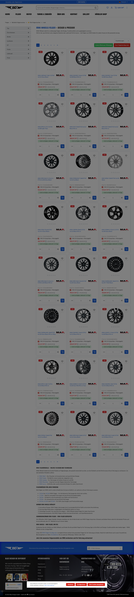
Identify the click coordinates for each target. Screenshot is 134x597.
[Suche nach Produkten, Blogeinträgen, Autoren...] (65, 8)
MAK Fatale (42, 478)
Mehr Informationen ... (49, 585)
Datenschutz (42, 567)
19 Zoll (41, 499)
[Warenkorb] (119, 8)
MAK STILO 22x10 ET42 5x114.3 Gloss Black (45, 230)
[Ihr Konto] (112, 8)
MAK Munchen (43, 482)
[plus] (58, 95)
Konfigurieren (81, 584)
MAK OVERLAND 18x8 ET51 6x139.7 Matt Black (110, 282)
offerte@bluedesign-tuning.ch (87, 570)
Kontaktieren (54, 534)
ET (18, 45)
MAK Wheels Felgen (45, 27)
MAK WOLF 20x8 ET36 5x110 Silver (110, 179)
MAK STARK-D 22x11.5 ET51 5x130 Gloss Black (110, 230)
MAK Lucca (42, 484)
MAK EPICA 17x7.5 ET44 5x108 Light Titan (45, 127)
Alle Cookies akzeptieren (96, 584)
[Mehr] (127, 8)
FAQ (39, 573)
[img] (60, 75)
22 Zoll (53, 501)
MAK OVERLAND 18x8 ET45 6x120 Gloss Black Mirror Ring (46, 333)
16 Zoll (48, 493)
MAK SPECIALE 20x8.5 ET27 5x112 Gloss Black (78, 436)
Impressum (41, 564)
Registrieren (18, 2)
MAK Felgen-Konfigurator (49, 532)
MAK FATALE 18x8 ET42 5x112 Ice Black (45, 436)
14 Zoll (41, 493)
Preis (18, 58)
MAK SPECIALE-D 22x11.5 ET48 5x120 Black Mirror (45, 282)
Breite (18, 36)
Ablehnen (70, 584)
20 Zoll (41, 501)
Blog (39, 579)
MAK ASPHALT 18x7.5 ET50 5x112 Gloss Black (46, 76)
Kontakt (40, 576)
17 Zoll (41, 495)
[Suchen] (95, 8)
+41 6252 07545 (86, 567)
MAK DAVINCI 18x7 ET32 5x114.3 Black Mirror (109, 384)
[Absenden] (120, 548)
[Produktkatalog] (107, 8)
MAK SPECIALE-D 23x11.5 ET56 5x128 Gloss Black (45, 179)
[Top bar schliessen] (132, 2)
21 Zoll (46, 501)
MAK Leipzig (43, 480)
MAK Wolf (42, 476)
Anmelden (9, 2)
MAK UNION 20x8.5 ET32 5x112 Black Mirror (77, 230)
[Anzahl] (49, 95)
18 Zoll (41, 497)
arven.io (32, 594)
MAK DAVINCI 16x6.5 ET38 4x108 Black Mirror (78, 76)
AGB (39, 570)
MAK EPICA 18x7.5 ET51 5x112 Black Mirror (45, 384)
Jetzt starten (81, 2)
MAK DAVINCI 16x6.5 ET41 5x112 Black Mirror (78, 333)
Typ (18, 28)
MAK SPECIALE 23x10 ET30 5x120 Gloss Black (78, 282)
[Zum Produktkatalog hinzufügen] (62, 53)
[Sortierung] (122, 41)
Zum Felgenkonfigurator (122, 45)
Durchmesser (18, 32)
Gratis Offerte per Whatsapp (103, 45)
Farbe (18, 49)
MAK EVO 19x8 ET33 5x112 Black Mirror (78, 127)
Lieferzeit (18, 53)
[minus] (40, 95)
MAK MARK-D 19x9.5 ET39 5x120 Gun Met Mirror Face (78, 384)
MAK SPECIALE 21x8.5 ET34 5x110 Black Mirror (110, 436)
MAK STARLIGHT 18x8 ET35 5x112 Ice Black (78, 179)
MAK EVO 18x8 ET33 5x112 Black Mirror (110, 127)
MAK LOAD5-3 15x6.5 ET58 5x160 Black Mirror (110, 333)
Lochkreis (18, 41)
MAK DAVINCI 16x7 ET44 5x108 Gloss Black (109, 76)
